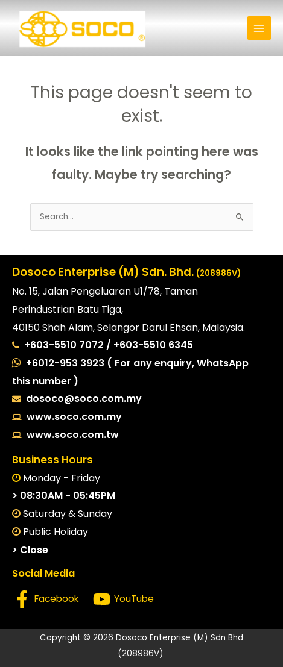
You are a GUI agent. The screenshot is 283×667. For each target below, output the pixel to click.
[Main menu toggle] (259, 28)
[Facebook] (46, 599)
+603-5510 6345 (153, 345)
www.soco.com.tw (70, 435)
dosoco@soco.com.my (84, 399)
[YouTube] (123, 599)
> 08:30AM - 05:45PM (63, 496)
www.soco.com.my (72, 417)
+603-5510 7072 (65, 345)
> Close (30, 550)
